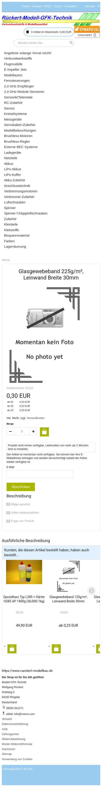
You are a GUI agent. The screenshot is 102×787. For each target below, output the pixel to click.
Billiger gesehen (20, 504)
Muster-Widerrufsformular (17, 744)
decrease (10, 431)
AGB (4, 729)
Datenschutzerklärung (15, 724)
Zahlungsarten (10, 734)
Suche (58, 6)
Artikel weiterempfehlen (25, 512)
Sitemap (7, 754)
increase (33, 431)
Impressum (8, 749)
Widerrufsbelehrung (13, 739)
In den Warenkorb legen (11, 648)
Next (91, 591)
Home (25, 6)
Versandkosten (35, 418)
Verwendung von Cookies (17, 759)
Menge (10, 424)
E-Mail (10, 467)
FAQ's (47, 6)
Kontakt (36, 6)
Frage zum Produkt (22, 521)
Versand (7, 719)
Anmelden (70, 6)
